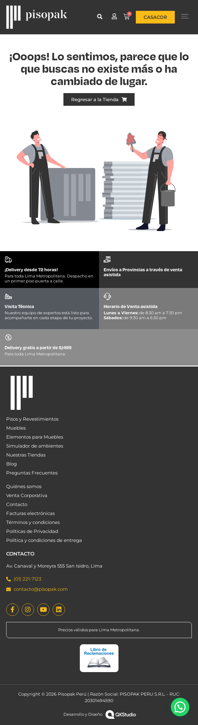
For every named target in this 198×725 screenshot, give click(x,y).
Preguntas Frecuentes (32, 473)
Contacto (16, 504)
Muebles (16, 428)
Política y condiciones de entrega (44, 540)
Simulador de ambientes (34, 446)
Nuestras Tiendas (25, 455)
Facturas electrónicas (30, 513)
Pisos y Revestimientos (32, 419)
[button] (99, 16)
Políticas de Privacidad (32, 531)
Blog (11, 464)
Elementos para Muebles (34, 437)
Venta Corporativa (26, 495)
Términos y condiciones (33, 522)
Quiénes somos (23, 486)
